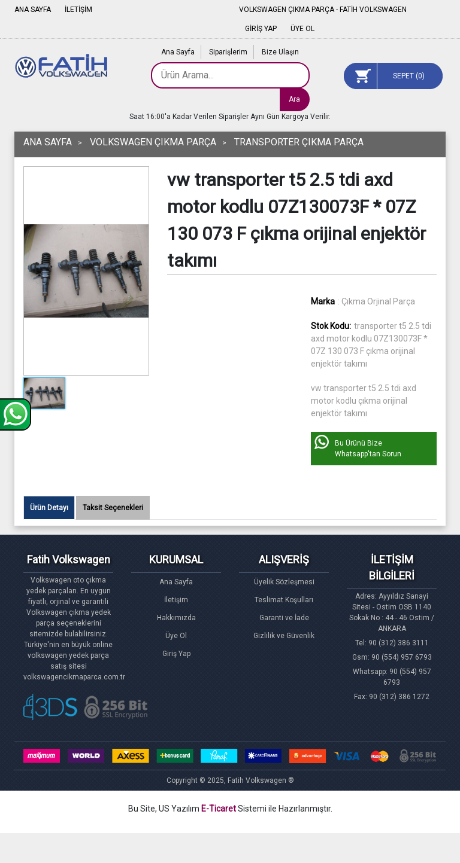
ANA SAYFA (32, 9)
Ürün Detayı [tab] (49, 508)
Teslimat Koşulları (284, 600)
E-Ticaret (218, 808)
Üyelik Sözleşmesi (284, 582)
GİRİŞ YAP (261, 29)
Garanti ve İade (284, 618)
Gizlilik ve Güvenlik (283, 636)
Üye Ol (176, 636)
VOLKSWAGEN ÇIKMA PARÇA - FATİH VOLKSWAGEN (323, 9)
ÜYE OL (302, 29)
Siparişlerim (228, 52)
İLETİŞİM (78, 9)
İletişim (176, 600)
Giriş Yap (176, 653)
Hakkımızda (176, 618)
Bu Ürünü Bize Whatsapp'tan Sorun (368, 448)
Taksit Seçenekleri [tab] (113, 508)
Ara (294, 99)
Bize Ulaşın (280, 52)
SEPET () (409, 76)
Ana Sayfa (178, 52)
